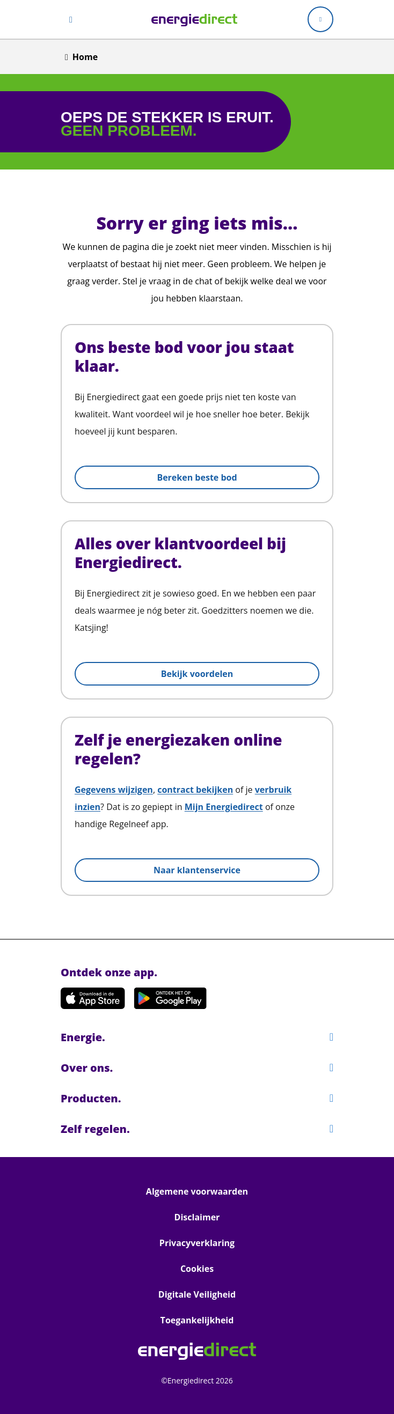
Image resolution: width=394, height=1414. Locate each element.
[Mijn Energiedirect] (320, 19)
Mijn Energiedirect (224, 807)
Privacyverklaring (197, 1243)
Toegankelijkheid (197, 1320)
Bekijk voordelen (197, 673)
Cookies (197, 1269)
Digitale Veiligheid (197, 1294)
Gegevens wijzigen (114, 790)
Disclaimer (197, 1217)
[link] (194, 19)
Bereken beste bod (197, 477)
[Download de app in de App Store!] (93, 998)
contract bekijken (195, 790)
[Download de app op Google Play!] (170, 998)
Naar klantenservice (197, 870)
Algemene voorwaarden (197, 1191)
